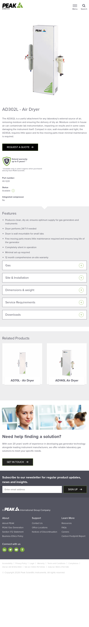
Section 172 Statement (12, 531)
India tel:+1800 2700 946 (58, 567)
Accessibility (7, 563)
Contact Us (37, 523)
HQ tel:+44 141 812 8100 (12, 567)
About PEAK (8, 523)
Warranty (40, 563)
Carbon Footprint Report (73, 536)
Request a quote (18, 147)
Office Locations (39, 527)
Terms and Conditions (56, 563)
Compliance (73, 563)
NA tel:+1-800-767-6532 (35, 567)
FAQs (64, 527)
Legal (32, 563)
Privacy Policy (21, 563)
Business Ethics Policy (12, 536)
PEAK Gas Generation (12, 527)
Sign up (73, 489)
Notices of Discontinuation (44, 531)
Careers (65, 531)
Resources (67, 523)
